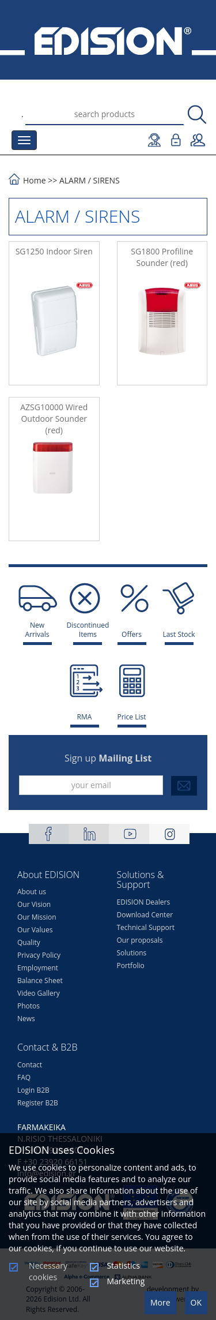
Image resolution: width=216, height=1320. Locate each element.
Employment (37, 968)
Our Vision (34, 904)
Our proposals (140, 940)
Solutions (132, 953)
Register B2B (37, 1103)
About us (31, 892)
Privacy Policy (38, 955)
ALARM (72, 180)
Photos (28, 1006)
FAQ (24, 1077)
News (26, 1018)
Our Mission (36, 917)
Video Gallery (38, 993)
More (160, 1302)
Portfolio (131, 965)
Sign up (108, 758)
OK (196, 1302)
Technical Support (146, 927)
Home (34, 180)
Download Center (145, 915)
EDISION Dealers (143, 902)
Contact (29, 1065)
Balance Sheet (40, 980)
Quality (28, 942)
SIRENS (106, 180)
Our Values (34, 930)
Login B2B (33, 1090)
